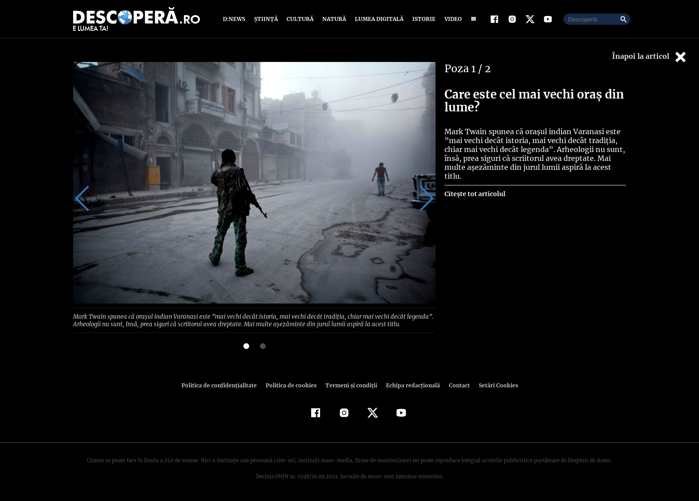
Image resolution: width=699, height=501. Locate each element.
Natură (333, 19)
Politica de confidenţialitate (223, 384)
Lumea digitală (378, 19)
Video (451, 19)
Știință (266, 19)
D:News (235, 19)
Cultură (300, 19)
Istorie (422, 19)
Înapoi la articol (650, 57)
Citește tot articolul (474, 194)
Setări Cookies (493, 384)
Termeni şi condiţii (350, 384)
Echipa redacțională (410, 384)
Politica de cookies (292, 384)
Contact (455, 384)
